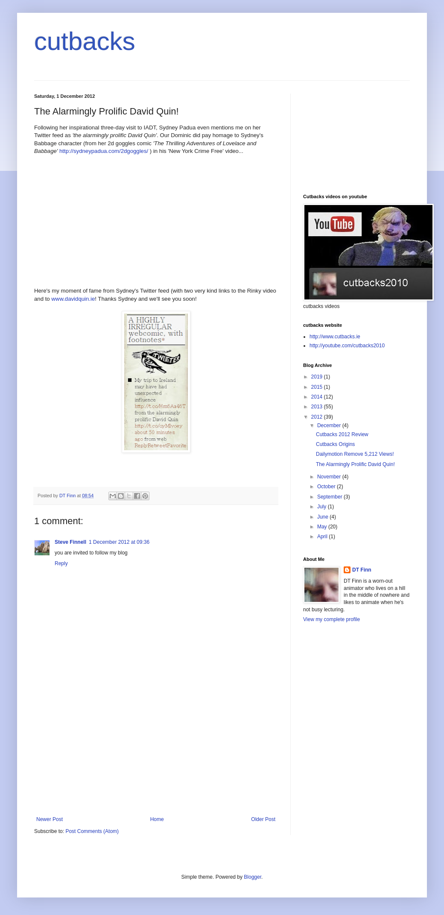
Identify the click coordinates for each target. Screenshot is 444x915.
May (322, 527)
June (323, 517)
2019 (317, 377)
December (329, 425)
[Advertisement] (156, 752)
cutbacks (84, 41)
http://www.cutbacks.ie (335, 337)
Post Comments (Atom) (92, 831)
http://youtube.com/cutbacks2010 (347, 346)
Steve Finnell (70, 542)
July (322, 507)
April (323, 537)
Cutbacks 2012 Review (342, 434)
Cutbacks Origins (335, 444)
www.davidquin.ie (73, 299)
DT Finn (361, 570)
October (327, 487)
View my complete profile (331, 619)
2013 (317, 407)
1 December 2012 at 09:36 (119, 542)
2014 (317, 397)
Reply (61, 563)
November (329, 477)
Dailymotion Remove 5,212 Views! (355, 454)
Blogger (252, 877)
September (330, 497)
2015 (317, 387)
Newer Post (49, 819)
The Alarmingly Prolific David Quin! (355, 464)
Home (157, 819)
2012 (317, 417)
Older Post (263, 819)
